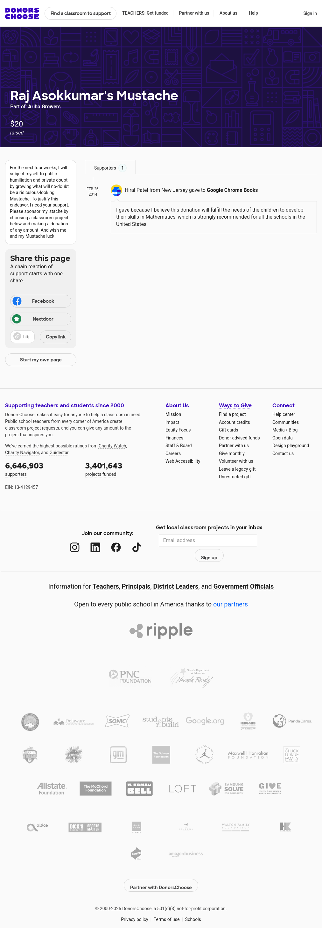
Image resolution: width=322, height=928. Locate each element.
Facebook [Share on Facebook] (32, 302)
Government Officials (244, 572)
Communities (285, 422)
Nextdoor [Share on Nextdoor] (32, 319)
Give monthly (232, 453)
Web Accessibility (182, 461)
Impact (172, 422)
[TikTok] (130, 541)
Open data (282, 437)
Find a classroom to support (81, 13)
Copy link (56, 337)
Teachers (106, 572)
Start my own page (41, 360)
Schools (193, 902)
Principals (136, 572)
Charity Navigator (22, 452)
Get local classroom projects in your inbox (209, 528)
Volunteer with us (236, 461)
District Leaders (176, 572)
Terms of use (167, 902)
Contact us (283, 453)
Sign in (310, 13)
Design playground (290, 445)
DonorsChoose (22, 13)
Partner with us (194, 13)
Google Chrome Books (232, 190)
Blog (293, 429)
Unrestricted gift (235, 476)
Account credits (234, 422)
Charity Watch (112, 445)
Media (278, 429)
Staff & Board (178, 445)
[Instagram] (68, 541)
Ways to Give (235, 405)
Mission (173, 414)
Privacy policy (134, 902)
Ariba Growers (44, 107)
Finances (174, 437)
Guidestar (59, 452)
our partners (230, 590)
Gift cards (228, 429)
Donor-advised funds (239, 437)
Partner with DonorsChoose (161, 868)
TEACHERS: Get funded (145, 13)
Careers (173, 453)
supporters (40, 468)
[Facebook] (110, 541)
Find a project (232, 414)
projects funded (121, 468)
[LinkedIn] (89, 541)
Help (253, 13)
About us (228, 13)
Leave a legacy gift (237, 469)
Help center (283, 414)
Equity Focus (178, 429)
